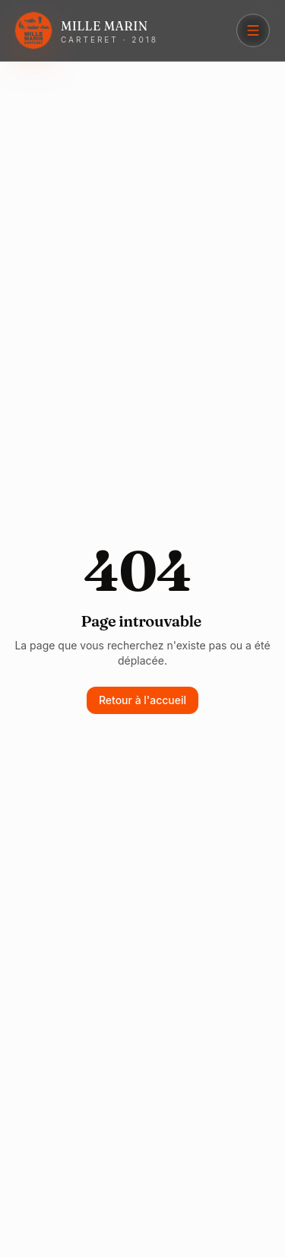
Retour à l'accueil (142, 700)
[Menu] (253, 30)
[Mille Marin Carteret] (86, 30)
